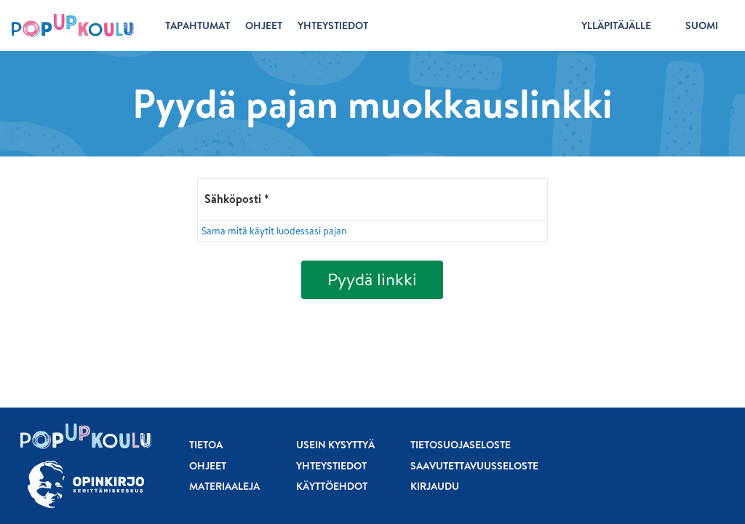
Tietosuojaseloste (460, 444)
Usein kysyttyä (335, 444)
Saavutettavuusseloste (474, 465)
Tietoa (206, 444)
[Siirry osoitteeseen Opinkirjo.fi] (85, 484)
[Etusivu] (73, 25)
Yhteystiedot (331, 465)
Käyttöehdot (331, 486)
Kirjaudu (434, 486)
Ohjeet (207, 465)
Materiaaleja (224, 486)
